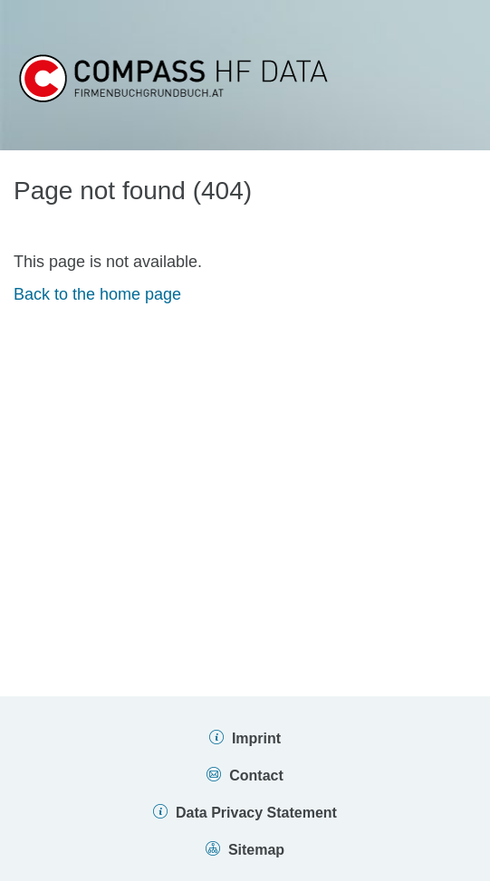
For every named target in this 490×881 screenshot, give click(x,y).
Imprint (256, 738)
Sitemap (256, 849)
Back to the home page (97, 294)
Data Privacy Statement (256, 812)
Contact (256, 775)
